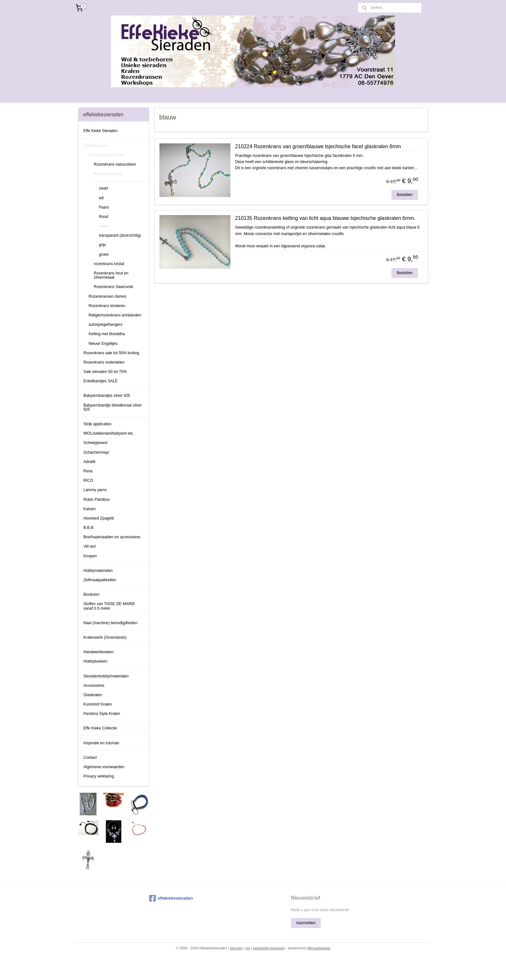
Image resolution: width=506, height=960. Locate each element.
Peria (88, 471)
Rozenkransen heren (107, 155)
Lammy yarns (95, 490)
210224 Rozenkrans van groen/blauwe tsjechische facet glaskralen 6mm (318, 146)
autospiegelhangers (106, 324)
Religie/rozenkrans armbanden (115, 315)
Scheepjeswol (95, 442)
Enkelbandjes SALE (101, 381)
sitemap (236, 948)
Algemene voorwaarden (104, 767)
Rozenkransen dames (107, 296)
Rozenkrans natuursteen (115, 164)
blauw (104, 226)
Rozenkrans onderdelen (104, 362)
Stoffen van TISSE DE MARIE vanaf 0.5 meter (109, 606)
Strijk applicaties (98, 424)
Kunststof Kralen (98, 704)
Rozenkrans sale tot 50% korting (111, 353)
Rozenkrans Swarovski (113, 286)
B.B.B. (89, 527)
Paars (104, 207)
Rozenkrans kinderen (107, 306)
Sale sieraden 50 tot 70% (105, 371)
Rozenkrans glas (108, 173)
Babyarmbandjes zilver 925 (107, 395)
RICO (88, 480)
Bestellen (404, 194)
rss (247, 948)
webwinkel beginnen (269, 948)
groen (104, 254)
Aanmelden (306, 923)
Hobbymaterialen (98, 570)
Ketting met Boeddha (107, 334)
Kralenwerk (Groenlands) (105, 637)
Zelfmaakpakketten (100, 580)
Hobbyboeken (95, 661)
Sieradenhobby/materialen (106, 676)
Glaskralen (93, 695)
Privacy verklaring (99, 776)
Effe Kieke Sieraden (101, 131)
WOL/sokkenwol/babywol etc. (109, 433)
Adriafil (90, 461)
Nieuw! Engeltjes (103, 343)
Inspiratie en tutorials (101, 743)
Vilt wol (90, 546)
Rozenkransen (96, 145)
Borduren (91, 594)
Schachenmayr (96, 452)
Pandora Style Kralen (102, 713)
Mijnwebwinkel (318, 948)
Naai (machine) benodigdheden (110, 623)
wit (101, 198)
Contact (90, 757)
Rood (103, 216)
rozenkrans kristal (109, 264)
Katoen (90, 509)
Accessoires (94, 685)
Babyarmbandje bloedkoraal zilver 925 (113, 407)
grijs (102, 245)
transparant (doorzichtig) (120, 235)
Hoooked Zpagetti (99, 518)
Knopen (90, 556)
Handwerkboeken (99, 652)
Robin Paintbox (97, 499)
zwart (103, 188)
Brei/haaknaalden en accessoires (112, 537)
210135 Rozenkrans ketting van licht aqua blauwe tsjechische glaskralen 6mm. (325, 218)
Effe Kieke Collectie (100, 728)
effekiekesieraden (171, 898)
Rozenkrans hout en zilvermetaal (111, 275)
